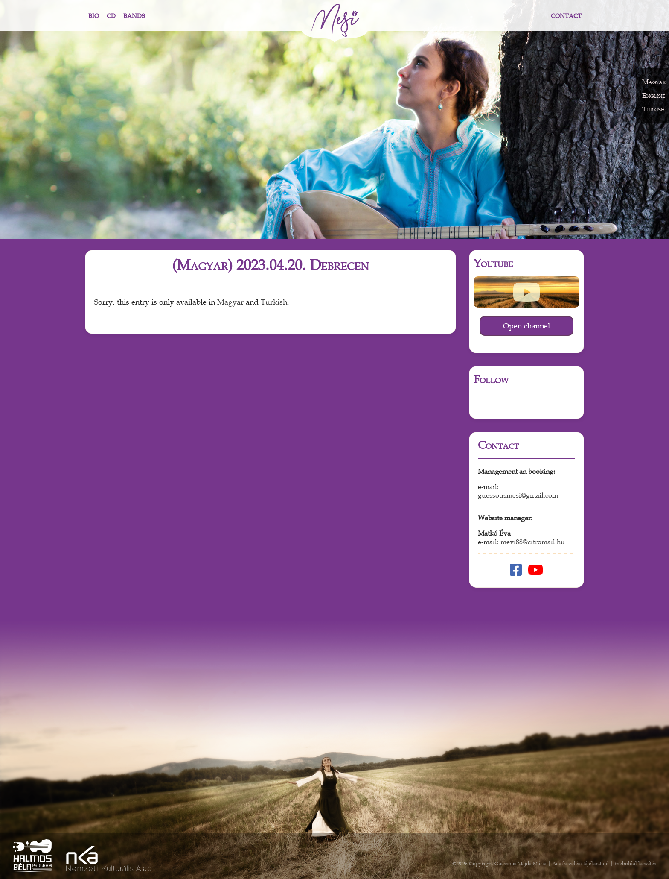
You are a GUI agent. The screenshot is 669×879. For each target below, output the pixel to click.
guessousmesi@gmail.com (518, 495)
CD (111, 16)
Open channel (526, 326)
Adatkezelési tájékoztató (580, 864)
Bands (134, 16)
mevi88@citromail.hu (532, 542)
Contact (566, 16)
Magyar (230, 302)
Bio (93, 16)
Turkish (274, 302)
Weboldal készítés (635, 864)
